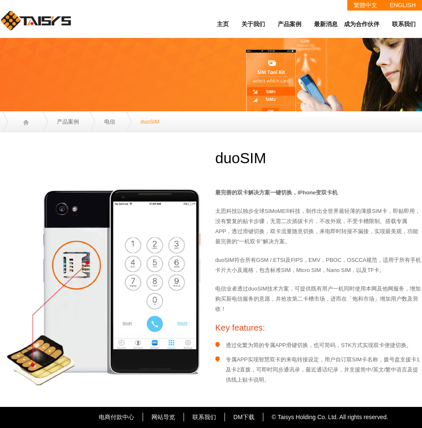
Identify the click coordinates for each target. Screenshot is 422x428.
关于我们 (253, 24)
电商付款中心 (116, 417)
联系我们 (404, 24)
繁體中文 (365, 5)
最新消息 (326, 24)
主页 (223, 24)
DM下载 (243, 417)
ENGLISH (403, 5)
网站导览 (163, 417)
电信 (109, 121)
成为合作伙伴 (361, 24)
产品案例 (289, 24)
